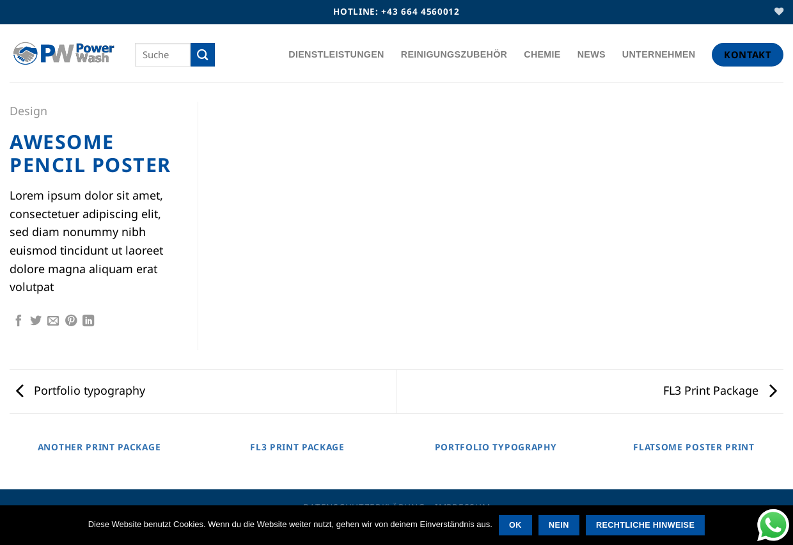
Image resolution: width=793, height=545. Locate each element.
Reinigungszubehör (454, 54)
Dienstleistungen (336, 54)
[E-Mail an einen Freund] (53, 321)
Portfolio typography (80, 390)
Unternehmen (659, 54)
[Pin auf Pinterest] (71, 321)
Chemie (542, 54)
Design (28, 110)
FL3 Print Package (720, 390)
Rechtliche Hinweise (645, 525)
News (591, 54)
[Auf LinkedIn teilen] (88, 321)
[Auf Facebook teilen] (18, 321)
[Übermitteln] (203, 55)
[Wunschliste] (778, 11)
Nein (559, 525)
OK (515, 525)
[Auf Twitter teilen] (36, 321)
